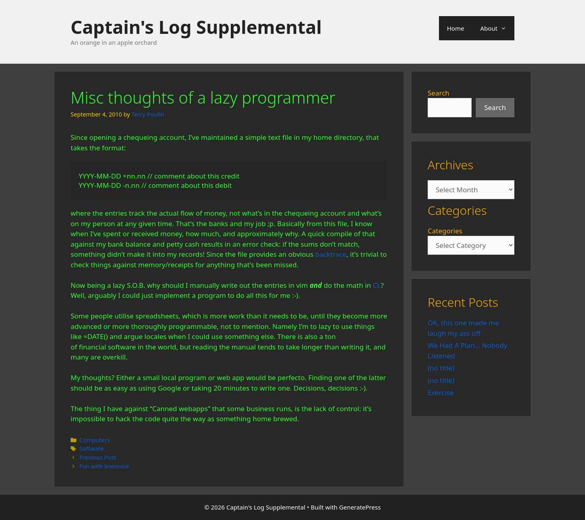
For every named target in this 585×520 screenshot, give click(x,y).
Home (455, 28)
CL (377, 285)
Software (91, 448)
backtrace (330, 254)
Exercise (441, 392)
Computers (94, 440)
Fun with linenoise (104, 466)
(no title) (441, 367)
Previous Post (97, 457)
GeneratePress (360, 507)
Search (438, 93)
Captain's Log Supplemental (196, 27)
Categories (445, 230)
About (497, 28)
